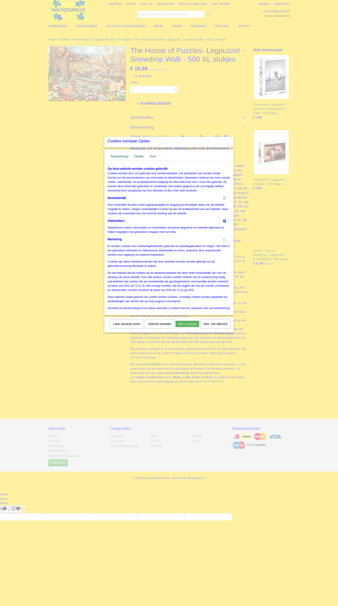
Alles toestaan (187, 329)
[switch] (224, 203)
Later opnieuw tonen (127, 329)
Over (153, 162)
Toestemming (119, 162)
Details (139, 162)
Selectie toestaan (159, 329)
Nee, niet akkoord (215, 329)
